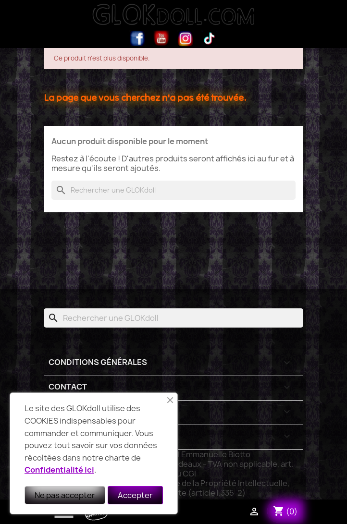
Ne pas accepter (65, 495)
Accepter (135, 495)
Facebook (137, 38)
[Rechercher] (173, 190)
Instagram (185, 38)
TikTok (209, 38)
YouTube (161, 38)
